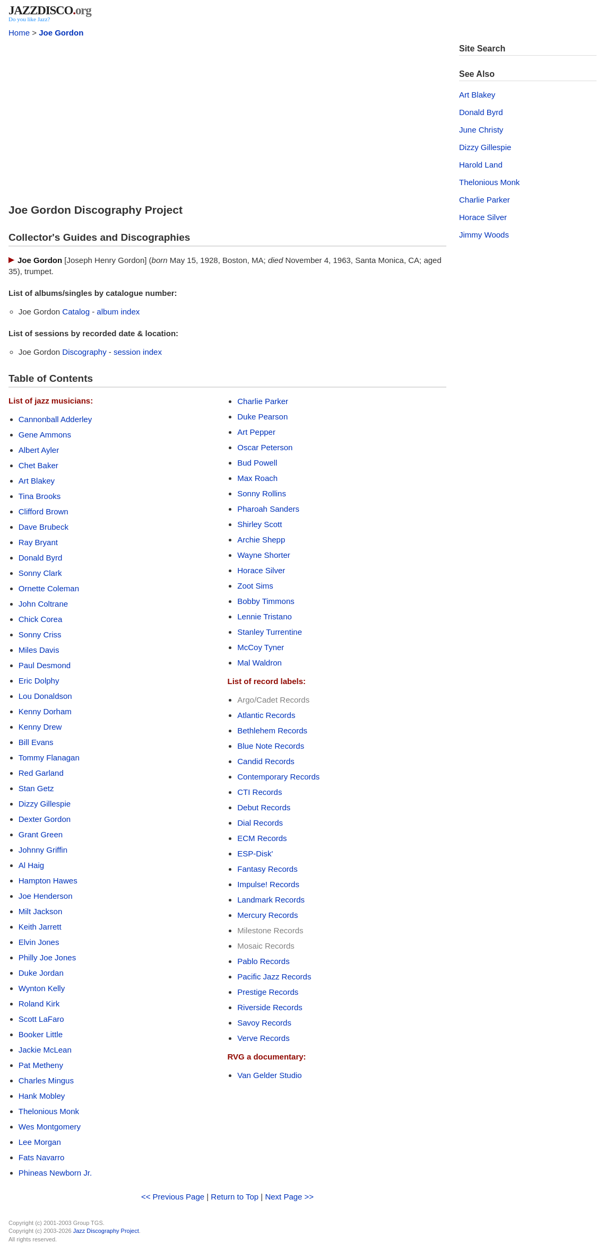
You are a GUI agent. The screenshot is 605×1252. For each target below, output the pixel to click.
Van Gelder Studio (269, 1075)
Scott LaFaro (41, 1018)
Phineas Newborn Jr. (55, 1172)
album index (118, 311)
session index (138, 351)
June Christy (481, 129)
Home (19, 32)
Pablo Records (263, 961)
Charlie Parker (262, 401)
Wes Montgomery (50, 1126)
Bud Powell (257, 462)
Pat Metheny (41, 1065)
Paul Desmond (45, 665)
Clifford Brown (43, 511)
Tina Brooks (39, 496)
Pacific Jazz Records (274, 976)
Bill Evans (36, 742)
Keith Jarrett (40, 926)
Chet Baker (38, 465)
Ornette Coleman (49, 588)
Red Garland (41, 772)
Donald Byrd (41, 557)
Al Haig (31, 865)
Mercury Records (267, 915)
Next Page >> (289, 1196)
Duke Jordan (41, 972)
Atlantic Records (266, 715)
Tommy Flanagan (49, 757)
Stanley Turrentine (269, 631)
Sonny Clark (40, 572)
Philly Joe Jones (47, 957)
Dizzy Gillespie (45, 803)
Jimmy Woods (484, 234)
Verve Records (263, 1038)
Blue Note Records (270, 745)
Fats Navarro (42, 1157)
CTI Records (259, 791)
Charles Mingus (46, 1080)
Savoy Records (264, 1022)
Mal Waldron (259, 662)
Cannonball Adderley (55, 419)
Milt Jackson (41, 911)
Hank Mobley (42, 1095)
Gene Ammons (45, 434)
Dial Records (260, 822)
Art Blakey (37, 480)
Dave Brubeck (43, 526)
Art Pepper (256, 431)
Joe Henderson (46, 895)
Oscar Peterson (264, 447)
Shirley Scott (259, 524)
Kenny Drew (40, 726)
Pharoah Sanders (268, 508)
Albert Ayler (39, 449)
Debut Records (263, 807)
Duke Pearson (262, 416)
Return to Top (234, 1196)
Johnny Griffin (43, 849)
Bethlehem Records (272, 730)
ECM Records (262, 838)
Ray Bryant (38, 542)
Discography (84, 351)
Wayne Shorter (263, 554)
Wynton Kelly (42, 988)
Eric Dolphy (39, 680)
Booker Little (41, 1034)
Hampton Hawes (48, 880)
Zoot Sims (255, 585)
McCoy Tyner (260, 647)
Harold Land (481, 164)
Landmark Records (271, 899)
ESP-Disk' (255, 853)
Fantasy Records (267, 868)
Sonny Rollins (261, 493)
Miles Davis (39, 649)
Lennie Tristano (264, 616)
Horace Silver (261, 570)
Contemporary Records (278, 776)
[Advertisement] (227, 117)
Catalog (76, 311)
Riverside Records (269, 1007)
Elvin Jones (39, 942)
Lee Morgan (40, 1141)
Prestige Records (267, 991)
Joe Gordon (61, 32)
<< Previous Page (172, 1196)
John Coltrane (43, 603)
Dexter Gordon (45, 819)
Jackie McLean (45, 1049)
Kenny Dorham (45, 711)
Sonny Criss (40, 634)
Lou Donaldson (45, 696)
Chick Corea (41, 619)
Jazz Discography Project (106, 1231)
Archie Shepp (261, 539)
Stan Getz (36, 788)
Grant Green (41, 834)
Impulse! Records (268, 884)
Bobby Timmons (266, 601)
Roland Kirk (39, 1003)
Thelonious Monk (49, 1111)
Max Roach (257, 478)
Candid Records (266, 761)
